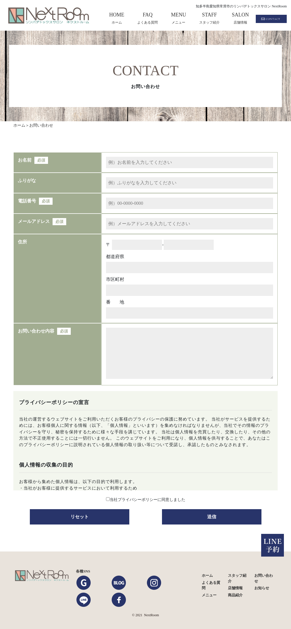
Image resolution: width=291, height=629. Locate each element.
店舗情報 (235, 588)
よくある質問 (211, 585)
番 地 (115, 302)
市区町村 (115, 279)
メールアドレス (34, 221)
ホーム (207, 575)
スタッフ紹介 (237, 578)
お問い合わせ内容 (36, 331)
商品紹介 (235, 595)
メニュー (209, 595)
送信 (211, 516)
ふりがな (27, 180)
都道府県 (115, 256)
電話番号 (27, 200)
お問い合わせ (263, 578)
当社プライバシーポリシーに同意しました (147, 500)
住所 (22, 241)
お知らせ (261, 588)
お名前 (25, 160)
